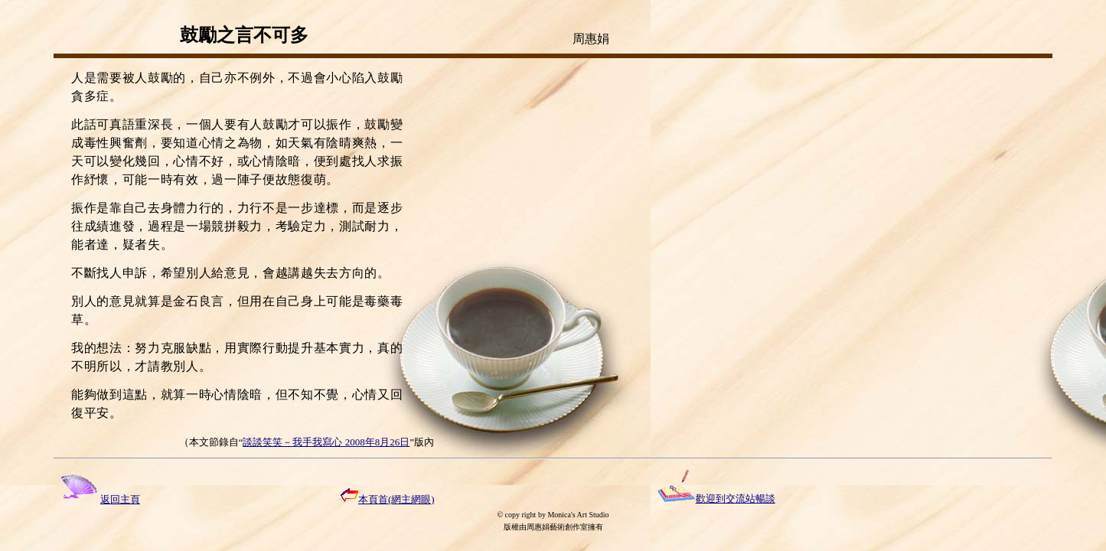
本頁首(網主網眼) (388, 499)
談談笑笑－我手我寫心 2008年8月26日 (326, 442)
